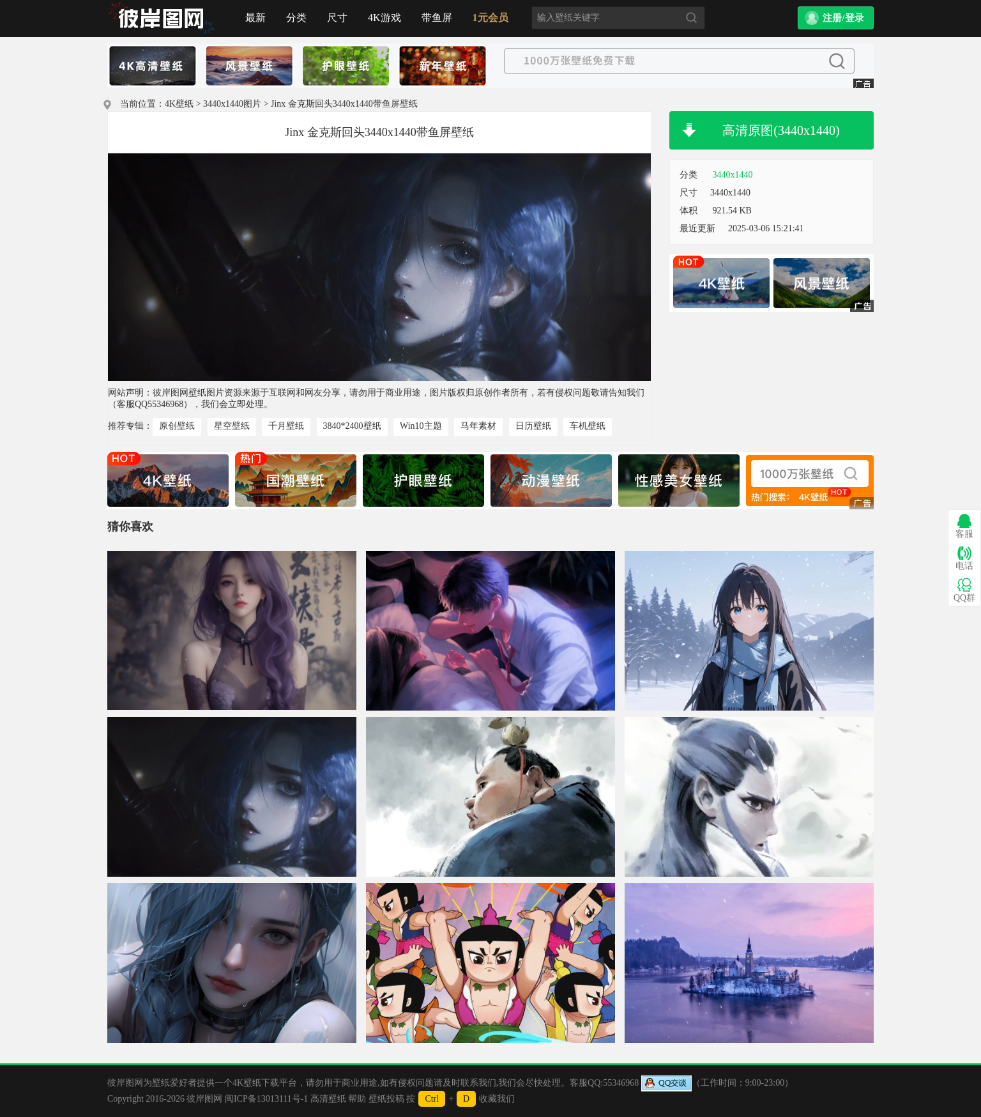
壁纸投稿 (386, 1099)
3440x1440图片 (232, 104)
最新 (255, 17)
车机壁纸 (587, 426)
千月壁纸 (286, 426)
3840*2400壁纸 (352, 426)
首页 (161, 18)
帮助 (357, 1099)
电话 (964, 558)
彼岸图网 (204, 1099)
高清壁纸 (328, 1099)
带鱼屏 (437, 17)
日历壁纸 (533, 426)
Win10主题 (421, 426)
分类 (296, 17)
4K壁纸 (179, 104)
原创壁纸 (177, 426)
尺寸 (337, 17)
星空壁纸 (232, 426)
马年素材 (478, 426)
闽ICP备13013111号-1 (266, 1099)
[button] (836, 17)
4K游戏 (384, 17)
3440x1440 (733, 175)
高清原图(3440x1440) (780, 130)
